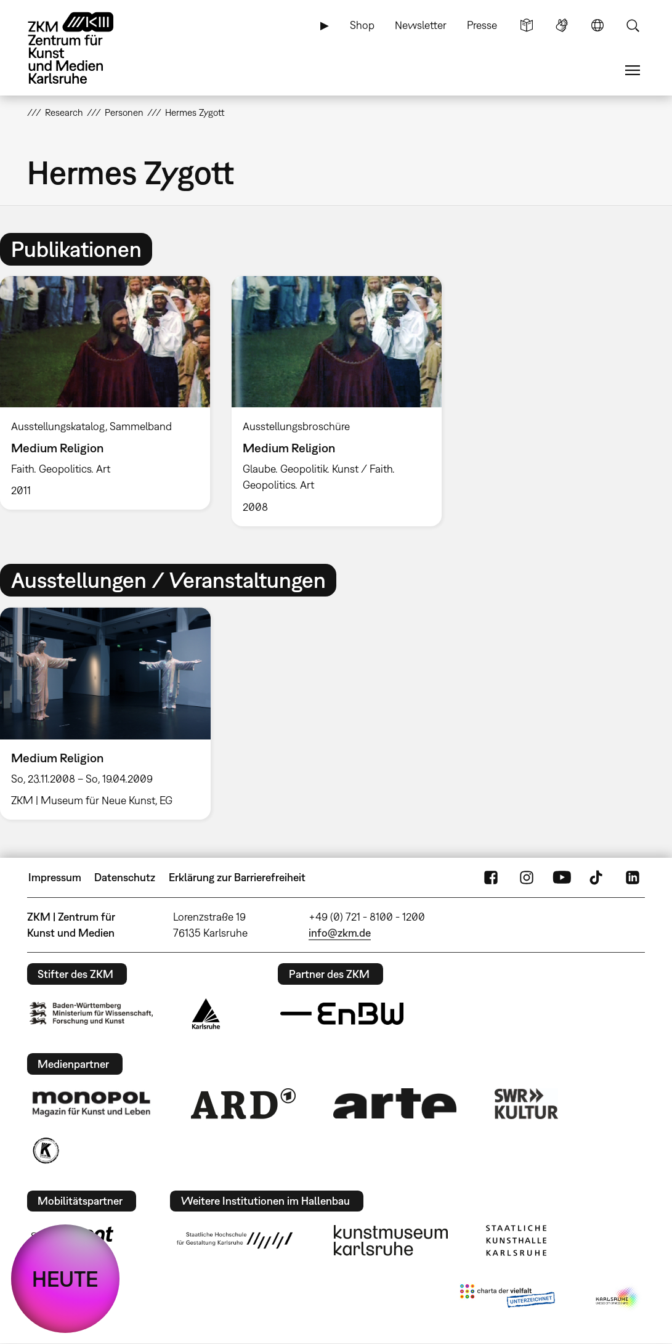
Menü (632, 70)
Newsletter (421, 24)
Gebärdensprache (561, 25)
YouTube (561, 877)
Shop (362, 24)
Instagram (526, 877)
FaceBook (491, 877)
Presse (482, 24)
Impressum (54, 877)
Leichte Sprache (526, 25)
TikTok (597, 877)
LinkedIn (632, 877)
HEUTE (65, 1278)
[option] (336, 401)
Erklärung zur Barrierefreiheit (237, 877)
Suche (632, 25)
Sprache (597, 25)
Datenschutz (124, 877)
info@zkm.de (340, 932)
